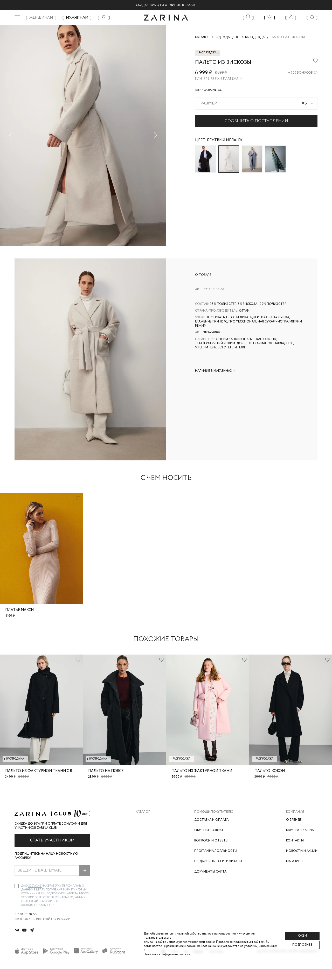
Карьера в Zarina (300, 830)
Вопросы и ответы (211, 840)
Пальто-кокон (269, 771)
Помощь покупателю (213, 812)
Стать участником (52, 840)
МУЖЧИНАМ (77, 17)
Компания (295, 812)
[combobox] (256, 103)
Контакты (295, 840)
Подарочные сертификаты (218, 861)
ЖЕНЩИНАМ (41, 17)
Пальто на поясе (105, 771)
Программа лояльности (215, 851)
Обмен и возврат (209, 830)
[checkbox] (17, 886)
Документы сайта (210, 871)
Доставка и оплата (211, 820)
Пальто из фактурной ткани (201, 771)
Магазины (294, 861)
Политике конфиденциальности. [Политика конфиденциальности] (167, 954)
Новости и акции (301, 851)
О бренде (294, 820)
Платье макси (19, 610)
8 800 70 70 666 (26, 914)
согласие (35, 886)
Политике (51, 901)
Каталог (143, 812)
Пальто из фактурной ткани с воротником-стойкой (61, 771)
